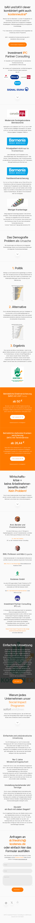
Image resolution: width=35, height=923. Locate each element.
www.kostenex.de (22, 859)
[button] (17, 44)
